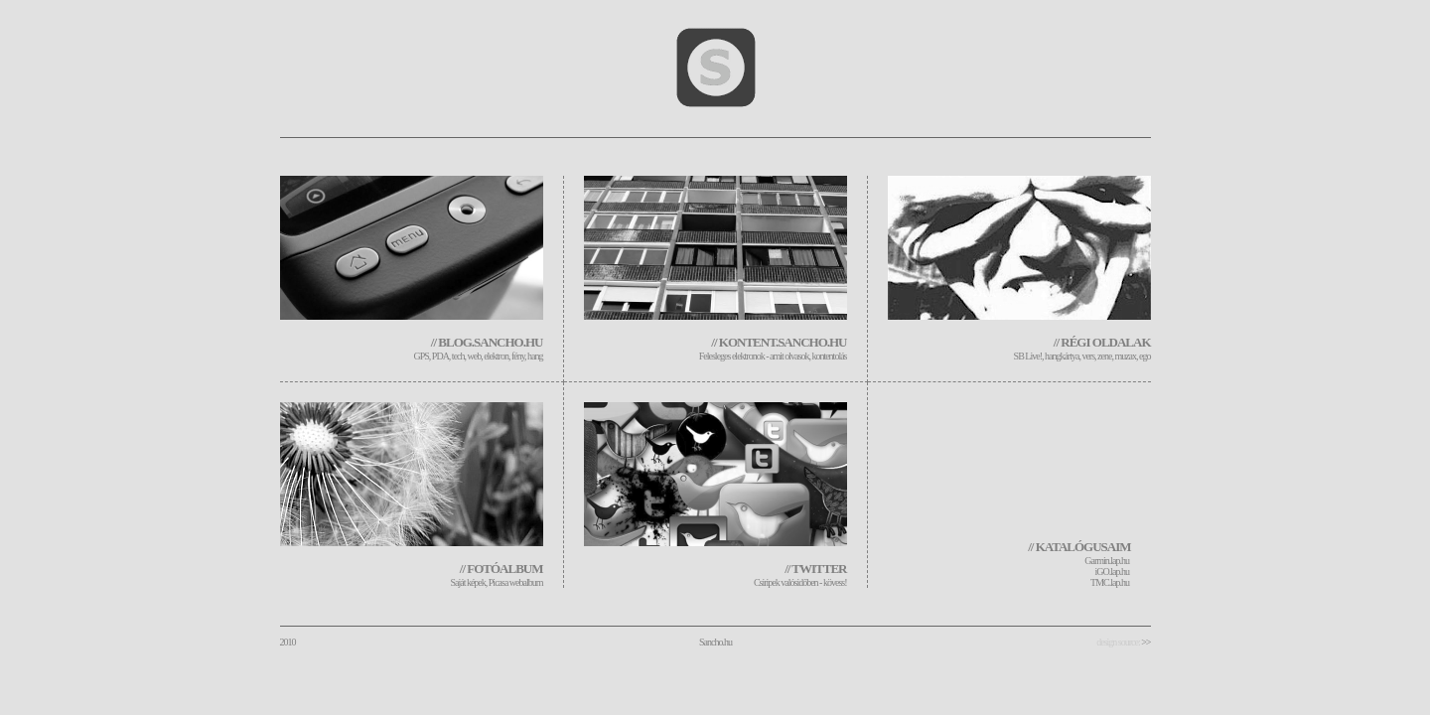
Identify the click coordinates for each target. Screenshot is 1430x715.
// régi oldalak (1102, 342)
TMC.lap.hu (1109, 582)
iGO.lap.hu (1112, 571)
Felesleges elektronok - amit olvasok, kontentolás (773, 356)
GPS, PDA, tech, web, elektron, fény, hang (478, 356)
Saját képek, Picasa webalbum (496, 582)
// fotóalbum (501, 568)
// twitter (815, 568)
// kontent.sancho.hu (778, 342)
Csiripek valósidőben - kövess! (800, 582)
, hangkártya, (1061, 356)
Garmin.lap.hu (1106, 560)
